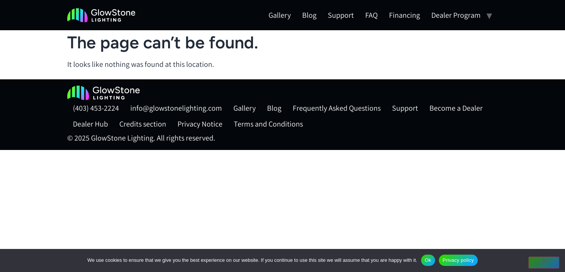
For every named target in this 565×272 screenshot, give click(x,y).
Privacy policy (458, 260)
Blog (309, 15)
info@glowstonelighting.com (176, 108)
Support (341, 15)
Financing (404, 15)
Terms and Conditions (268, 124)
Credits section (142, 124)
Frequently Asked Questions (337, 108)
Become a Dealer (456, 108)
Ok (428, 260)
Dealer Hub (90, 124)
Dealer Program (456, 15)
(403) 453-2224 (96, 108)
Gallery (280, 15)
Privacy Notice (200, 124)
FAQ (371, 15)
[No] (543, 263)
